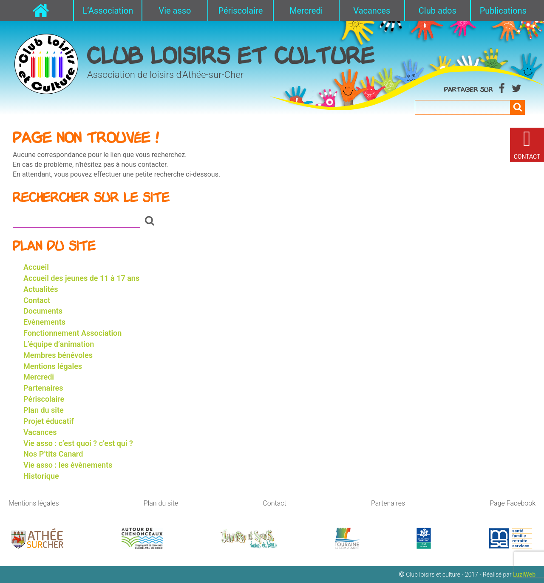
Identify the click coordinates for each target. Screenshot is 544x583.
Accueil (36, 267)
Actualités (40, 289)
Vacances (371, 11)
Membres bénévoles (58, 355)
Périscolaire (240, 11)
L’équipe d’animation (58, 344)
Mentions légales (52, 366)
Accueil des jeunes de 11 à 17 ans (81, 278)
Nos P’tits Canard (53, 453)
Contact (36, 300)
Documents (42, 310)
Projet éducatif (48, 421)
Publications (503, 11)
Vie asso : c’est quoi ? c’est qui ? (78, 443)
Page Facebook (513, 503)
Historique (41, 476)
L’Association (107, 11)
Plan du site (43, 410)
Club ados (437, 11)
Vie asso (175, 11)
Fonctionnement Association (72, 333)
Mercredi (306, 11)
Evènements (44, 321)
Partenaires (43, 387)
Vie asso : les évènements (67, 464)
